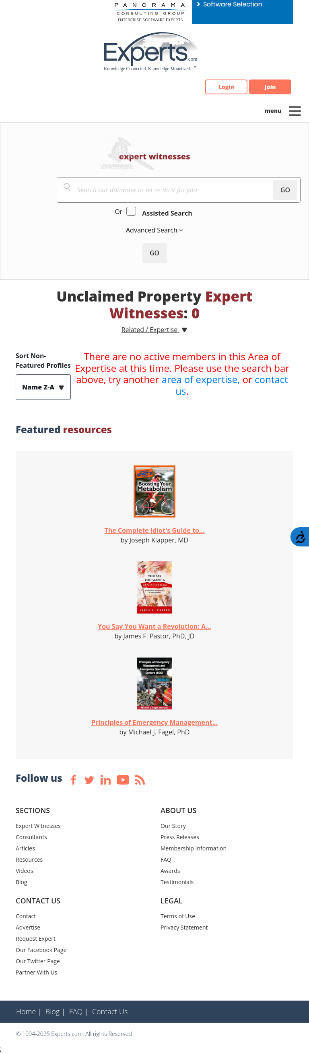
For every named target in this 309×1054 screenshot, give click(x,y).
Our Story (173, 826)
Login (226, 87)
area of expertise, (201, 379)
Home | (29, 1011)
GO (285, 190)
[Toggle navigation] (295, 110)
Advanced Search (152, 230)
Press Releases (180, 837)
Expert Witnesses (38, 826)
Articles (25, 848)
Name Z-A (39, 387)
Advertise (28, 927)
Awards (170, 871)
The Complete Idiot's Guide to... (155, 530)
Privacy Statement (184, 927)
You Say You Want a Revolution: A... (154, 626)
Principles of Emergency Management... (154, 722)
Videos (24, 871)
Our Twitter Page (38, 961)
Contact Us (110, 1011)
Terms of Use (178, 916)
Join (270, 87)
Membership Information (194, 848)
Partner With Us (36, 972)
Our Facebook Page (41, 950)
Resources (29, 859)
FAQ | (79, 1011)
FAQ (166, 859)
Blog (21, 882)
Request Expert (36, 938)
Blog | (55, 1011)
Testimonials (177, 882)
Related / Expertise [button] (150, 329)
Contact (26, 916)
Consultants (31, 837)
